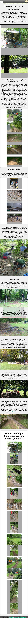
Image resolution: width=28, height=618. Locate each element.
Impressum (16, 617)
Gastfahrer (15, 411)
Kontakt (11, 617)
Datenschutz (23, 617)
